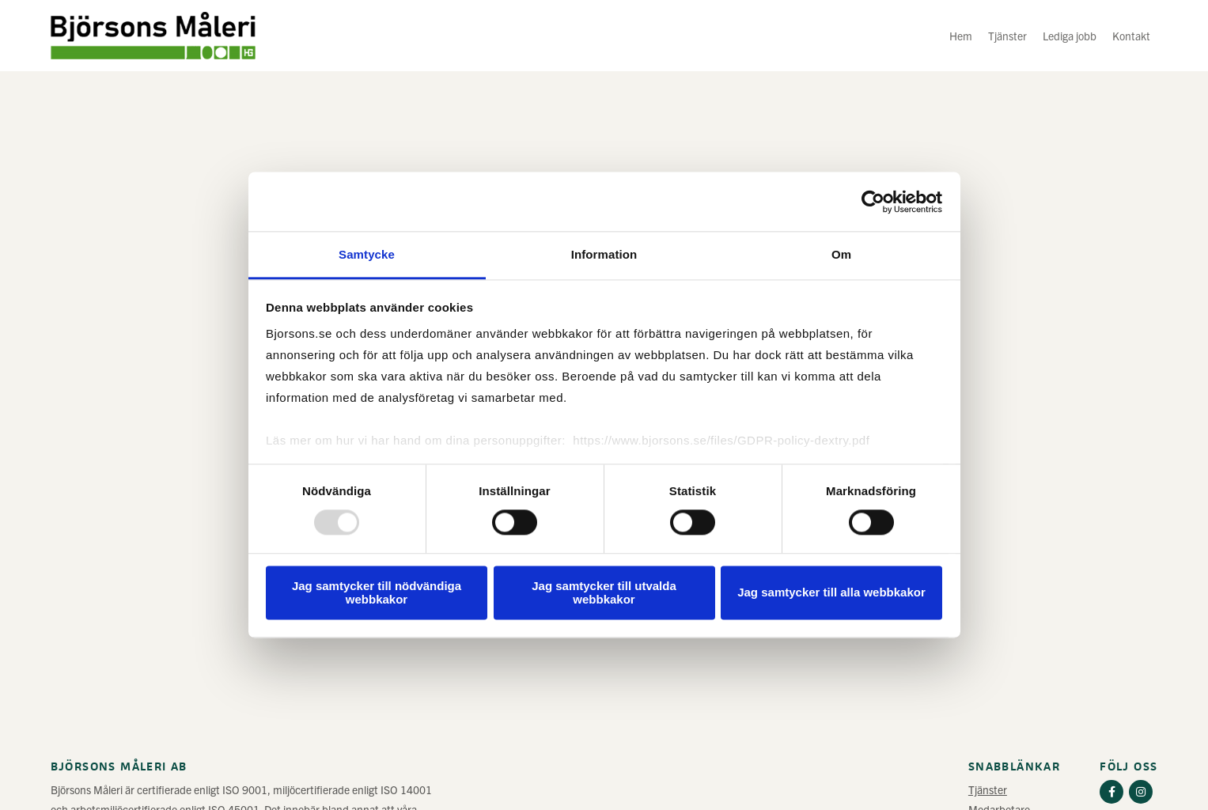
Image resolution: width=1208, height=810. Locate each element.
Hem (960, 35)
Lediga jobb (1069, 35)
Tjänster (1007, 35)
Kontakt (1131, 35)
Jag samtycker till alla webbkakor (831, 593)
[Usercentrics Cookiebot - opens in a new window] (873, 202)
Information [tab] (604, 254)
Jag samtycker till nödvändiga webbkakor (376, 592)
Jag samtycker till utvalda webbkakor (604, 592)
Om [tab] (841, 254)
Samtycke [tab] (367, 254)
